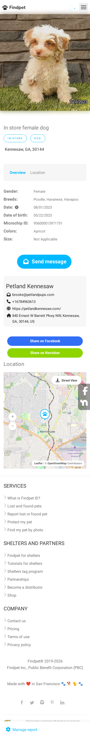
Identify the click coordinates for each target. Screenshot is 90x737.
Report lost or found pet (27, 514)
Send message (44, 262)
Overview (18, 172)
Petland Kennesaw (30, 286)
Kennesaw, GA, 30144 (24, 149)
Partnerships (18, 579)
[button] (41, 409)
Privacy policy (19, 644)
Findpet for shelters (23, 555)
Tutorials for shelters (24, 563)
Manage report (21, 729)
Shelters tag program (25, 571)
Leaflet (38, 463)
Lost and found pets (24, 506)
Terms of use (18, 637)
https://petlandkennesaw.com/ (36, 309)
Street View (69, 380)
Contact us (16, 621)
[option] (45, 62)
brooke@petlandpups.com (33, 295)
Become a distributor (24, 587)
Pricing (13, 629)
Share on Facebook (45, 341)
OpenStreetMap (57, 463)
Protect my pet (19, 522)
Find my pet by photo (25, 530)
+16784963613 (24, 302)
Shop (11, 595)
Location (37, 172)
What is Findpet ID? (23, 498)
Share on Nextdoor (45, 353)
